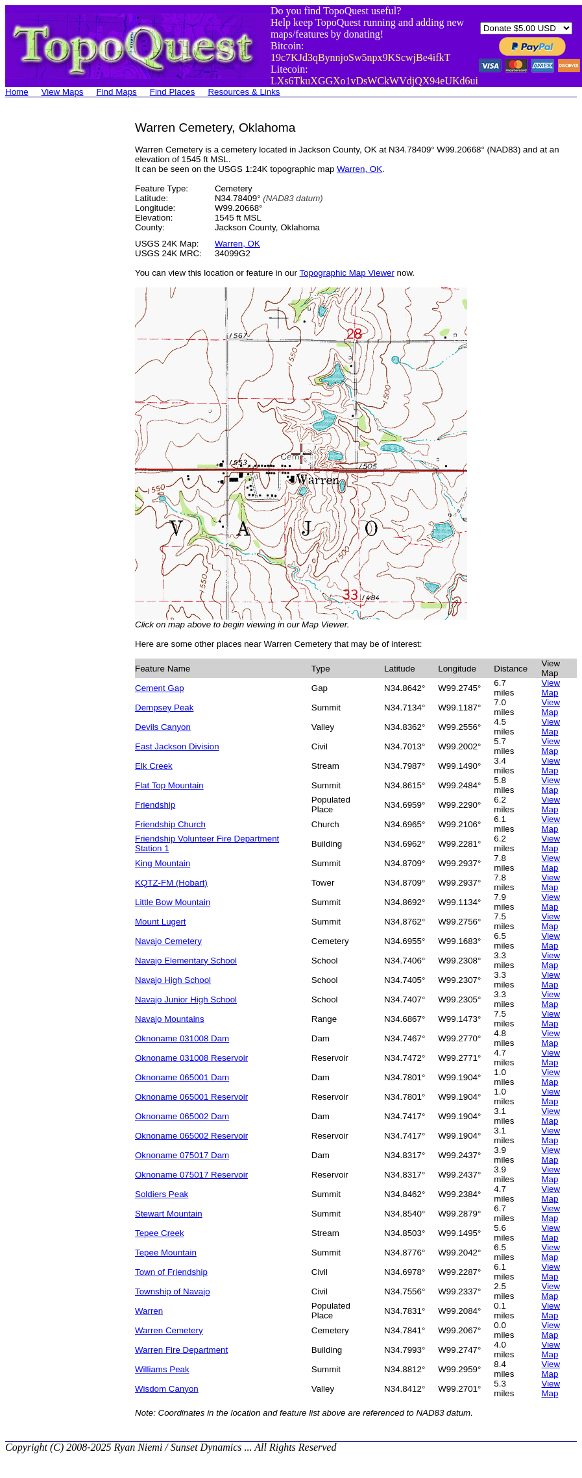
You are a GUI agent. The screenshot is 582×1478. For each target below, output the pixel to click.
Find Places (172, 92)
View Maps (63, 92)
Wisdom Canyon (167, 1389)
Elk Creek (154, 766)
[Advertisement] (57, 315)
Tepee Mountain (166, 1252)
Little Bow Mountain (172, 902)
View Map (550, 687)
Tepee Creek (159, 1233)
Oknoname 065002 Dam (182, 1116)
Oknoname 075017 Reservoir (191, 1175)
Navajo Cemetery (168, 941)
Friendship (155, 805)
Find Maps (117, 92)
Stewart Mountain (168, 1213)
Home (17, 92)
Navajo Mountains (169, 1019)
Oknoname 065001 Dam (182, 1077)
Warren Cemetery (169, 1330)
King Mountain (162, 863)
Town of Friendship (171, 1272)
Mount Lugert (160, 922)
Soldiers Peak (161, 1194)
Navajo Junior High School (186, 999)
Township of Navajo (172, 1291)
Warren (149, 1311)
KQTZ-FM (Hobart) (171, 883)
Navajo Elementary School (186, 960)
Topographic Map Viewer (346, 273)
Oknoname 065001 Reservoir (191, 1097)
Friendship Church (170, 824)
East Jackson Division (177, 746)
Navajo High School (173, 980)
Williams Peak (162, 1369)
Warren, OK (359, 169)
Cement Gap (159, 688)
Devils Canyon (163, 727)
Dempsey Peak (164, 707)
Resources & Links (244, 92)
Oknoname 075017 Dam (182, 1155)
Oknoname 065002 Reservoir (191, 1136)
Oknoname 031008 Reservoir (191, 1058)
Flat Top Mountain (169, 785)
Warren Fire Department (181, 1350)
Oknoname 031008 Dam (182, 1038)
